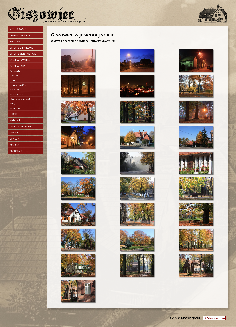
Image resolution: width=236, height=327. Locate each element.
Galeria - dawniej (20, 59)
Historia (15, 41)
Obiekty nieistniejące (23, 53)
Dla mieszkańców (20, 35)
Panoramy (14, 89)
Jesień (15, 75)
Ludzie (13, 114)
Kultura (14, 144)
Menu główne (18, 29)
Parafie (14, 132)
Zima (12, 80)
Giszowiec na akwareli (20, 98)
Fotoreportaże (17, 94)
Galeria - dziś (17, 66)
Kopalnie (15, 120)
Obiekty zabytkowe (21, 47)
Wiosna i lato (16, 70)
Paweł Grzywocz (191, 317)
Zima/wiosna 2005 (18, 84)
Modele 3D (15, 108)
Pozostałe (16, 150)
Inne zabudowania (20, 126)
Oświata (14, 138)
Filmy (12, 103)
